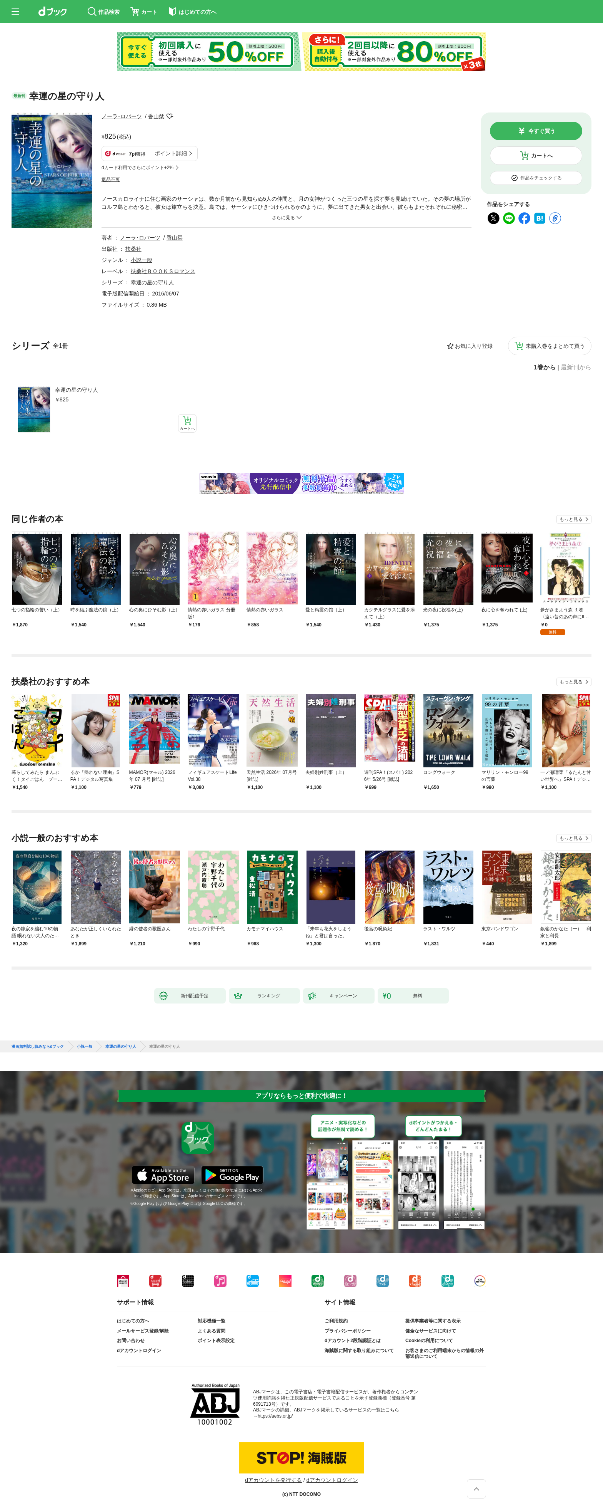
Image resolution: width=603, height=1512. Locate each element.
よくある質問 (211, 1331)
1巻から (545, 367)
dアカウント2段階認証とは (353, 1340)
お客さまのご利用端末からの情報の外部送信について (444, 1353)
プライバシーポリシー (348, 1331)
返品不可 (111, 179)
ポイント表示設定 (216, 1340)
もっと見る (571, 519)
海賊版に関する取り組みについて (359, 1350)
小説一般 (141, 260)
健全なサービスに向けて (430, 1331)
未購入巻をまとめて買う (555, 346)
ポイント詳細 (171, 153)
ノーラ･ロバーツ (122, 116)
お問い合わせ (131, 1340)
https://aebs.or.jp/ (275, 1416)
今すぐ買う (541, 131)
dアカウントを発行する (273, 1480)
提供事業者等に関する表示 (433, 1321)
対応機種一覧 (211, 1321)
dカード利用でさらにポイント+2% (137, 167)
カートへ (542, 156)
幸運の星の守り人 (76, 390)
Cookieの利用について (429, 1340)
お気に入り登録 (474, 346)
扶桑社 (133, 249)
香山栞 (156, 116)
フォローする (169, 116)
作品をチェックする (541, 178)
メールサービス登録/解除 (143, 1331)
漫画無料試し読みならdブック (38, 1047)
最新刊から (576, 367)
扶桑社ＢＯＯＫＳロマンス (163, 271)
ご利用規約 (336, 1321)
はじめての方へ (133, 1321)
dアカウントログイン (139, 1350)
